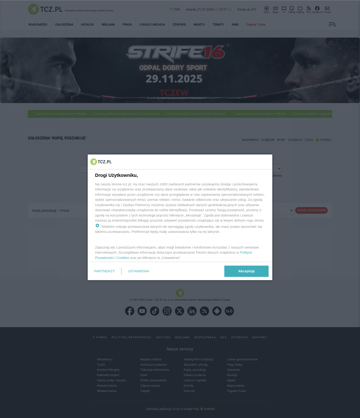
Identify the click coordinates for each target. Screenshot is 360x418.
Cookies (123, 258)
